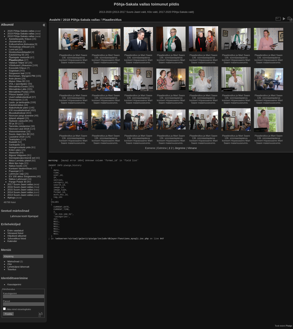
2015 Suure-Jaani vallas (20, 189)
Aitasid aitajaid (16, 118)
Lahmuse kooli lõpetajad (24, 216)
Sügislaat (14, 70)
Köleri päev (15, 150)
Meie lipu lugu (16, 163)
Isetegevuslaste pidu (20, 147)
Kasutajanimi (14, 284)
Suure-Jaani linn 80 (19, 134)
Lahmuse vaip (16, 173)
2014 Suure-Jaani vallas (20, 192)
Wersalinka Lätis (17, 89)
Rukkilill (13, 142)
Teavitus (12, 269)
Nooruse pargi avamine (21, 115)
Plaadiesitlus (16, 60)
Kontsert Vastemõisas (20, 168)
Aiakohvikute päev (18, 107)
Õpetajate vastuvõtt (19, 57)
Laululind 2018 (17, 136)
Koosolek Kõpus (17, 68)
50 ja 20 (13, 123)
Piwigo (289, 326)
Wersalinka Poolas (19, 91)
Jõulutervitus (15, 41)
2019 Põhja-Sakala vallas (21, 33)
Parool (6, 301)
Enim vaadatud (16, 230)
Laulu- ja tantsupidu (19, 102)
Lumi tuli (13, 49)
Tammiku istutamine (19, 126)
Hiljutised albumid (17, 235)
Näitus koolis (16, 165)
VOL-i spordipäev (18, 83)
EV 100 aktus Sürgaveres (22, 176)
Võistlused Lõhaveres (20, 65)
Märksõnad (13, 261)
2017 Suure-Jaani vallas (20, 184)
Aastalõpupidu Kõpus (20, 38)
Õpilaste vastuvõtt (18, 120)
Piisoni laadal (16, 94)
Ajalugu (11, 197)
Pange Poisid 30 (17, 181)
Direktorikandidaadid (20, 52)
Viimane (192, 148)
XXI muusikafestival (19, 110)
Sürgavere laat (17, 73)
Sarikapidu (14, 144)
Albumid (7, 24)
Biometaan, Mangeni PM (22, 75)
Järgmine (180, 148)
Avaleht (54, 19)
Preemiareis (15, 99)
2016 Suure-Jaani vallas (20, 187)
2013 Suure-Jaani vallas (20, 194)
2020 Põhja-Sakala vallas (21, 31)
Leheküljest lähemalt (18, 266)
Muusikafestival (17, 112)
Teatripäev (14, 139)
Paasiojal (14, 171)
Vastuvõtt (14, 152)
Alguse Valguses (18, 155)
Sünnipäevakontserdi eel (22, 157)
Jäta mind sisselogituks (17, 309)
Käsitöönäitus (16, 105)
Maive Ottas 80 (17, 81)
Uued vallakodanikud (20, 97)
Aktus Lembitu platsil (20, 160)
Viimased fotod (15, 233)
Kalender (12, 241)
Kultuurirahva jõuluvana (21, 44)
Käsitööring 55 (16, 54)
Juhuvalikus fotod (17, 238)
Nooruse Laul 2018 (19, 128)
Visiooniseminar (17, 131)
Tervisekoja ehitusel (19, 46)
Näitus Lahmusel (18, 179)
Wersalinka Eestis (18, 86)
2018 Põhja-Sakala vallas (21, 36)
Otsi (10, 264)
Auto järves (15, 78)
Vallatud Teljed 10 (18, 62)
